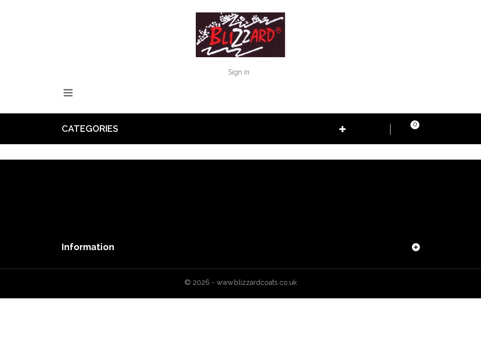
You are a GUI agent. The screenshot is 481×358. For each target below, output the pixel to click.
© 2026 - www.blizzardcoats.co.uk (240, 282)
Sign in (238, 72)
